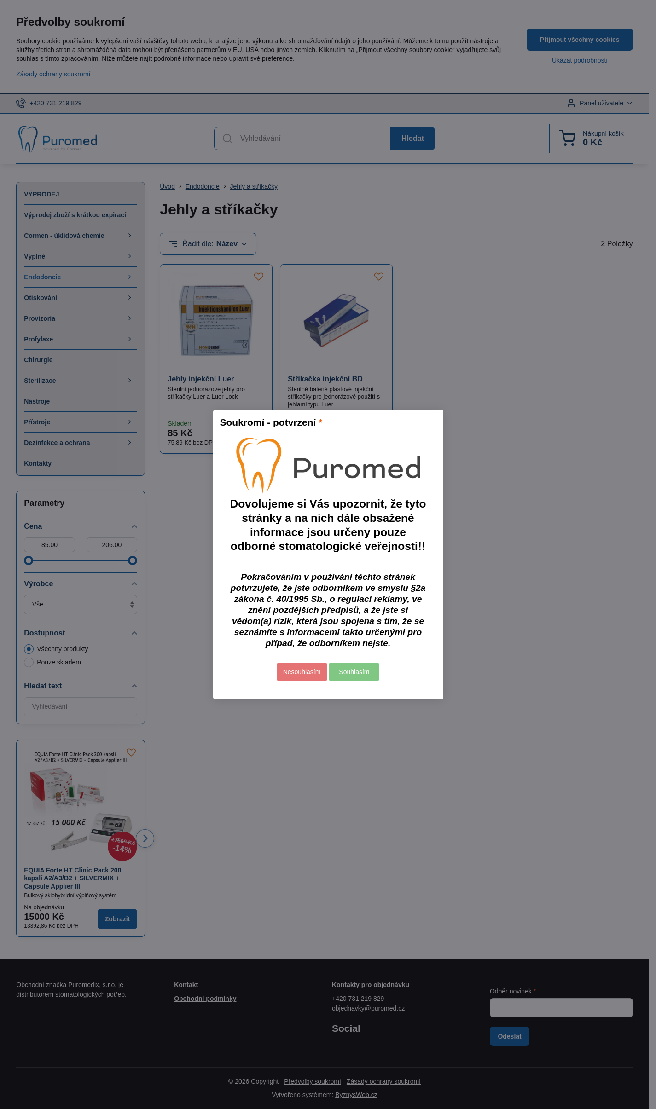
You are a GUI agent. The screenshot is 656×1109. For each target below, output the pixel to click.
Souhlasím (354, 672)
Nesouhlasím (302, 672)
